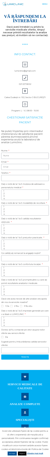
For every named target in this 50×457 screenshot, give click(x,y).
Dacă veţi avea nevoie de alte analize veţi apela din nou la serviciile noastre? (24, 300)
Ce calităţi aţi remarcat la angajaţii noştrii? (21, 253)
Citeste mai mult (35, 453)
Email (4, 162)
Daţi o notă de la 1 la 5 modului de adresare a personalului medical (22, 186)
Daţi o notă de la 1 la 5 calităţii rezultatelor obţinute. (21, 220)
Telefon (5, 173)
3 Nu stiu (28, 306)
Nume (4, 150)
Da (6, 337)
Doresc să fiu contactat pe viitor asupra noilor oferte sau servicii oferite (23, 331)
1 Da (7, 306)
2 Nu (16, 306)
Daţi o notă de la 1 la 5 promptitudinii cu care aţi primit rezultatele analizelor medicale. (24, 281)
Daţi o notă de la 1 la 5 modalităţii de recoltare (23, 203)
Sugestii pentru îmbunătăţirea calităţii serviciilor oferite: (24, 343)
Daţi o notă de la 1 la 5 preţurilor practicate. (22, 237)
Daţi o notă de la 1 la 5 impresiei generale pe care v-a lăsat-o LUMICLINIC (25, 312)
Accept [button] (12, 453)
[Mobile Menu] (41, 4)
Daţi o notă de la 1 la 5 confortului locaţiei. (21, 264)
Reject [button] (22, 453)
